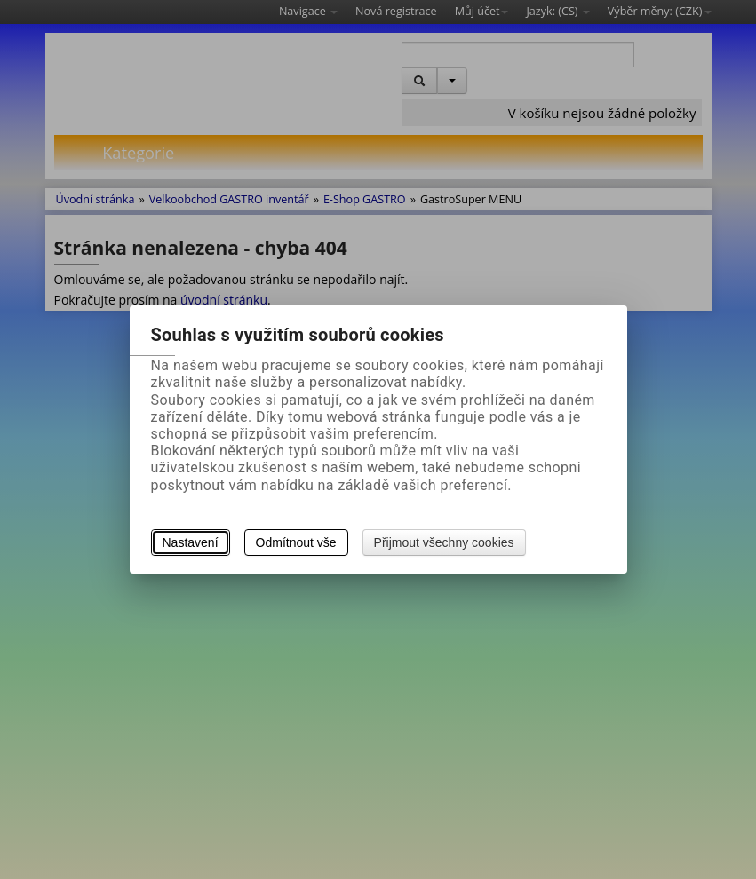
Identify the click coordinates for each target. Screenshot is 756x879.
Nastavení (191, 542)
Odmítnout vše (296, 542)
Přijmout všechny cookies (444, 542)
